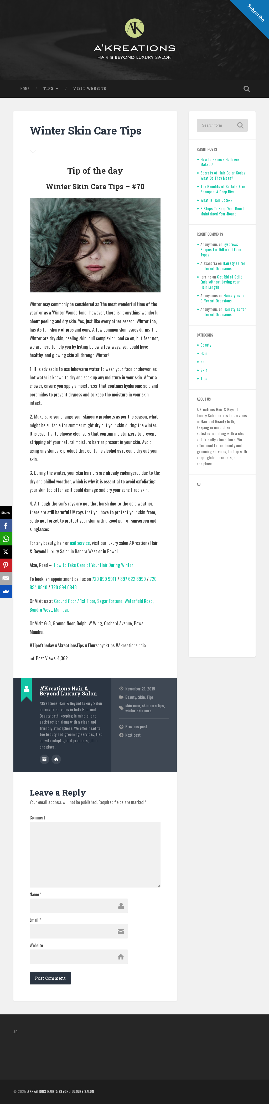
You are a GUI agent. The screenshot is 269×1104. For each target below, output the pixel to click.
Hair (203, 353)
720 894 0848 (64, 587)
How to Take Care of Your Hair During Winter (93, 564)
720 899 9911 (104, 578)
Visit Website (89, 88)
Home (24, 88)
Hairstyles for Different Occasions (222, 265)
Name (36, 894)
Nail (203, 361)
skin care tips (153, 705)
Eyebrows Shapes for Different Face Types (220, 249)
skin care (132, 705)
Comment (37, 818)
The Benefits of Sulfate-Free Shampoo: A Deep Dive (223, 188)
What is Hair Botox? (216, 200)
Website (36, 945)
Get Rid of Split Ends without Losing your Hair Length (221, 282)
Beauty (130, 697)
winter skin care (138, 710)
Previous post (136, 726)
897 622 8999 (133, 578)
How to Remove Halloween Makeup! (220, 161)
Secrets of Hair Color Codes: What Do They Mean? (223, 175)
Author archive (44, 759)
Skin (141, 697)
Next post (133, 734)
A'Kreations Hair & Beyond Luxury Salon (60, 1091)
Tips (48, 88)
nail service (80, 542)
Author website (56, 759)
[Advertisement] (222, 570)
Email (35, 920)
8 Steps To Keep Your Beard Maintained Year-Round (222, 210)
